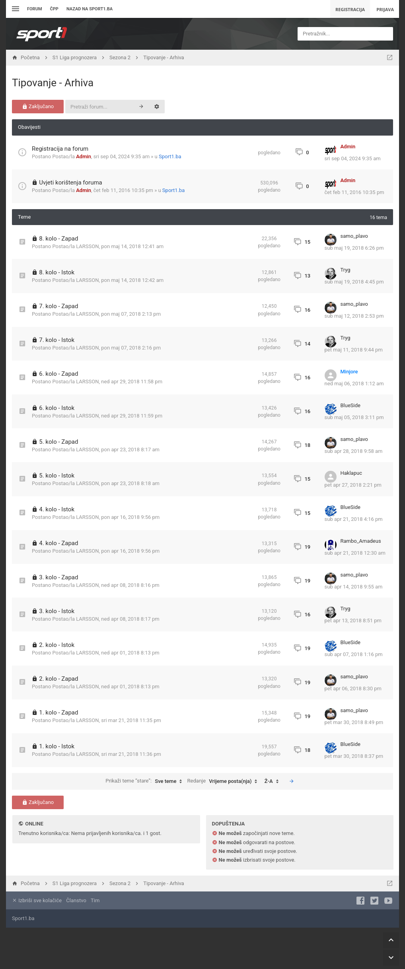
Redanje (224, 781)
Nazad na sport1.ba (89, 9)
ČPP (54, 9)
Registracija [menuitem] (350, 9)
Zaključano (38, 106)
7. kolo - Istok (56, 340)
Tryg (345, 270)
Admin (83, 156)
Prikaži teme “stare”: (145, 781)
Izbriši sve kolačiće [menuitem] (37, 900)
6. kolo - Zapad (58, 373)
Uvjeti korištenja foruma (70, 182)
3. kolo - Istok (56, 611)
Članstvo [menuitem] (76, 900)
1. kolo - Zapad (58, 712)
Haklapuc (351, 473)
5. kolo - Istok (56, 475)
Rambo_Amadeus (361, 541)
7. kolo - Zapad (58, 306)
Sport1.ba (170, 156)
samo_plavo (354, 236)
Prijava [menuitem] (385, 9)
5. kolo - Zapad (58, 441)
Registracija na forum (60, 148)
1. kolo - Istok (56, 746)
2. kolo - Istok (56, 645)
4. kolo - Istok (56, 509)
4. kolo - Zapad (58, 543)
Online (34, 824)
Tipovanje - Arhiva (52, 83)
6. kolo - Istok (56, 408)
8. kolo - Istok (56, 272)
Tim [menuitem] (95, 900)
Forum (34, 9)
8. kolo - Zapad (58, 238)
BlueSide (350, 405)
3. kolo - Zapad (58, 577)
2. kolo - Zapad (58, 678)
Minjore (349, 372)
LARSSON (87, 246)
